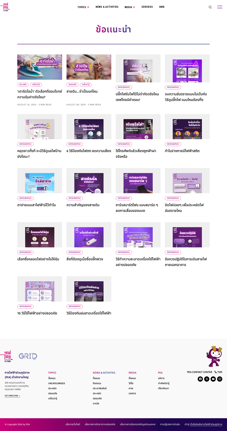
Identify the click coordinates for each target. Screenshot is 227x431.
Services (147, 6)
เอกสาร (132, 394)
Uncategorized (56, 383)
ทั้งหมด (51, 378)
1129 (218, 372)
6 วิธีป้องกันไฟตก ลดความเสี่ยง (89, 151)
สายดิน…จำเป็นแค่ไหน (82, 91)
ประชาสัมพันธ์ (100, 388)
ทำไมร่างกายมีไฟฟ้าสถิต (182, 151)
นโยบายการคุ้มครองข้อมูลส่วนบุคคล (137, 424)
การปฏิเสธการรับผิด (170, 424)
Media (128, 7)
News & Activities (107, 6)
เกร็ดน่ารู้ (36, 85)
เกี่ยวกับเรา (163, 388)
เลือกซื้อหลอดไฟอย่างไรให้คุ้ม (38, 259)
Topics (82, 7)
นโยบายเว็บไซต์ (73, 424)
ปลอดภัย (72, 85)
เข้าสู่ (203, 424)
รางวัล (96, 404)
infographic (124, 87)
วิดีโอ (131, 383)
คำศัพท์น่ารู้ (163, 383)
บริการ (161, 378)
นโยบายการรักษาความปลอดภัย (100, 424)
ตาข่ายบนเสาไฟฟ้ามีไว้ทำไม (36, 205)
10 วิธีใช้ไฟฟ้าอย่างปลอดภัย (37, 313)
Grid (162, 6)
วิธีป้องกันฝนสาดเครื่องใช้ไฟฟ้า (89, 313)
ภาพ (131, 388)
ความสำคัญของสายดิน (83, 205)
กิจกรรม (97, 383)
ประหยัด (22, 85)
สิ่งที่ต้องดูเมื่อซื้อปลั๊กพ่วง (85, 259)
